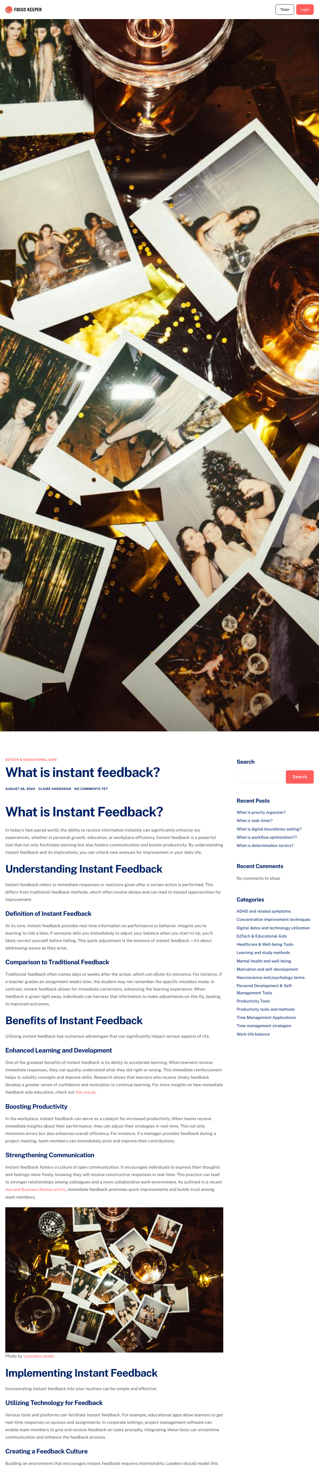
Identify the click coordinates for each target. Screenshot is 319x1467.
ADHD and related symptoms (265, 910)
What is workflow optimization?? (268, 836)
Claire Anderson (54, 789)
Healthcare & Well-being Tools (266, 949)
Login (304, 9)
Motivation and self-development (269, 973)
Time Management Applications (268, 1020)
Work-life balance (254, 1036)
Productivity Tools (254, 1004)
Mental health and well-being (265, 965)
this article (86, 1092)
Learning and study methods (264, 957)
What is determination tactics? (266, 844)
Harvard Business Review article (36, 1189)
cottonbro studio (40, 1356)
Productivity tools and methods (267, 1012)
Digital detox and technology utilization (275, 932)
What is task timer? (255, 820)
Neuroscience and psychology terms (272, 981)
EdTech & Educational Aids (31, 760)
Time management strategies (265, 1028)
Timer (284, 9)
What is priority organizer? (262, 812)
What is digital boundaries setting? (271, 828)
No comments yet (91, 789)
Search (245, 761)
